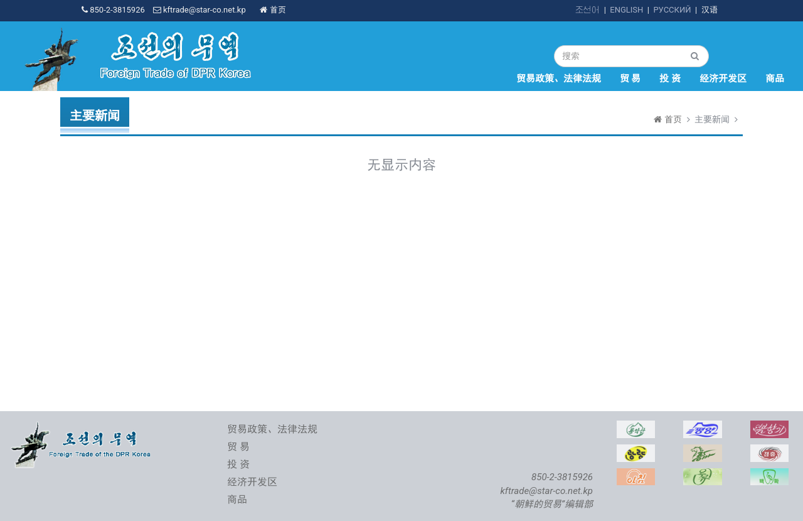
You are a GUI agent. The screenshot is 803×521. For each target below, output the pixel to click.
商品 (774, 78)
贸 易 (630, 78)
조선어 (587, 9)
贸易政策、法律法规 (558, 78)
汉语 (709, 9)
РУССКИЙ (672, 9)
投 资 (670, 78)
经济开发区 (723, 78)
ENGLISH (626, 9)
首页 (272, 9)
